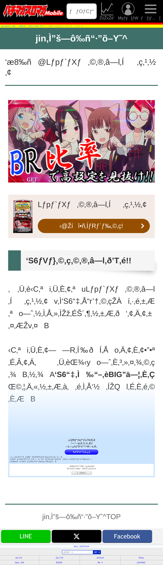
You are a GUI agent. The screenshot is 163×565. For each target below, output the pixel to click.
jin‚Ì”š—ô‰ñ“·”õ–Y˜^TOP (81, 517)
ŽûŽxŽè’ (107, 11)
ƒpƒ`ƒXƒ (19, 558)
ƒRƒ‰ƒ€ (100, 558)
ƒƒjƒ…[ (151, 11)
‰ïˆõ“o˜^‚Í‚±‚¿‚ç (81, 452)
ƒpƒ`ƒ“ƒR (59, 558)
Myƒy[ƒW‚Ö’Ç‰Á (81, 546)
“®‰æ (141, 558)
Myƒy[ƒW (128, 11)
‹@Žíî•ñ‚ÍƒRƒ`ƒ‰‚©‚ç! (91, 225)
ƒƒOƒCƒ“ (81, 11)
